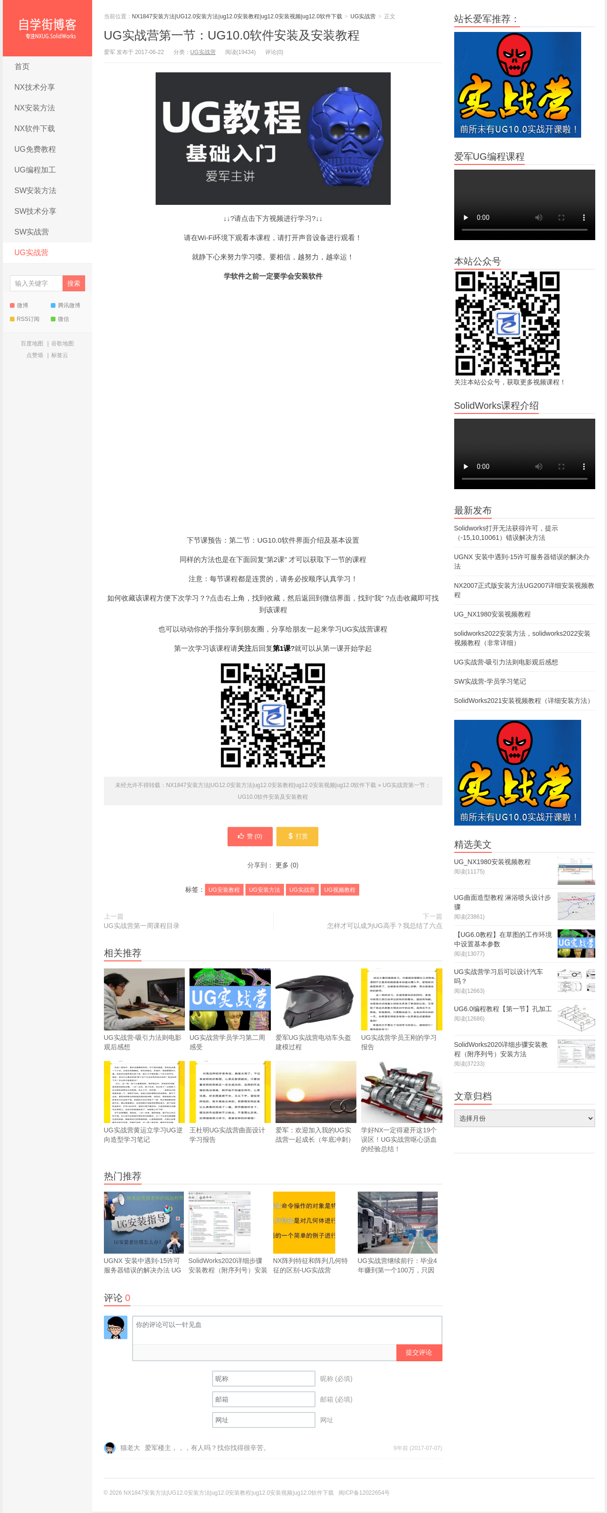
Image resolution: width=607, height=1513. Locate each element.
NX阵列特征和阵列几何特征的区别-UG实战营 (310, 1234)
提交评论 (419, 1353)
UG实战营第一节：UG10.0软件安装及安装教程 (232, 35)
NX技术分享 (35, 87)
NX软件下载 (35, 129)
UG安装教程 (224, 891)
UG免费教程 (35, 149)
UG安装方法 (264, 891)
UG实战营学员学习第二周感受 (230, 1025)
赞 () (247, 837)
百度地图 (32, 343)
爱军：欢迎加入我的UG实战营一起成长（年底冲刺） (316, 1103)
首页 (22, 66)
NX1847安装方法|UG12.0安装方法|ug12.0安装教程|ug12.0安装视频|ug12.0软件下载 (47, 28)
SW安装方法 (36, 191)
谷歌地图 (62, 343)
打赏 (300, 837)
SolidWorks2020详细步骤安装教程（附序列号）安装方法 (228, 1239)
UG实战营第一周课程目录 (142, 927)
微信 (60, 319)
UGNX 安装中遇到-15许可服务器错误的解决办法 (144, 1239)
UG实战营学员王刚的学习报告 (401, 1011)
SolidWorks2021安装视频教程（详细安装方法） (524, 700)
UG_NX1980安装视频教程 (492, 614)
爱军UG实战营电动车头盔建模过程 (316, 1011)
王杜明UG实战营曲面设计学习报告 (230, 1103)
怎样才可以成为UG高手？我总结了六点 (384, 927)
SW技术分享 (36, 211)
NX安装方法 (35, 108)
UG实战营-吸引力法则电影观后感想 (144, 1011)
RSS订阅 (25, 319)
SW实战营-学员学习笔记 (490, 681)
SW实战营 (32, 232)
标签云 (59, 355)
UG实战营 (31, 253)
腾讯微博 (65, 305)
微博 (19, 305)
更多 (282, 866)
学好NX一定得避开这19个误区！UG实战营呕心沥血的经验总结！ (401, 1108)
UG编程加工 (35, 170)
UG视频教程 (339, 891)
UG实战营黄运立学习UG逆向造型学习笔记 (144, 1103)
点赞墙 (34, 355)
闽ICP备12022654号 (364, 1494)
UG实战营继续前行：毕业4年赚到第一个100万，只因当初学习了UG (398, 1239)
